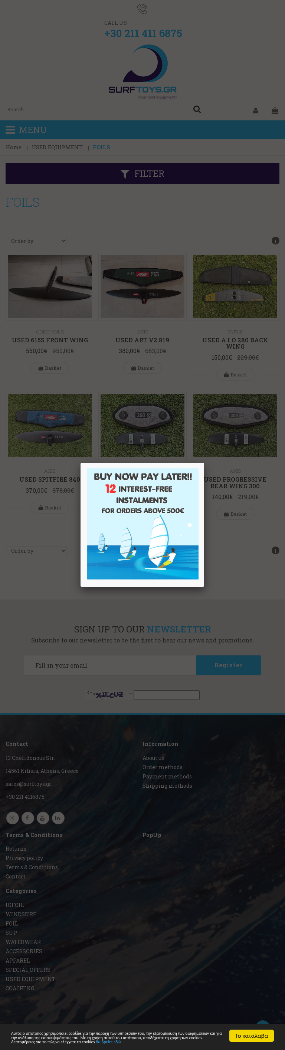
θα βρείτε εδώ (81, 1042)
